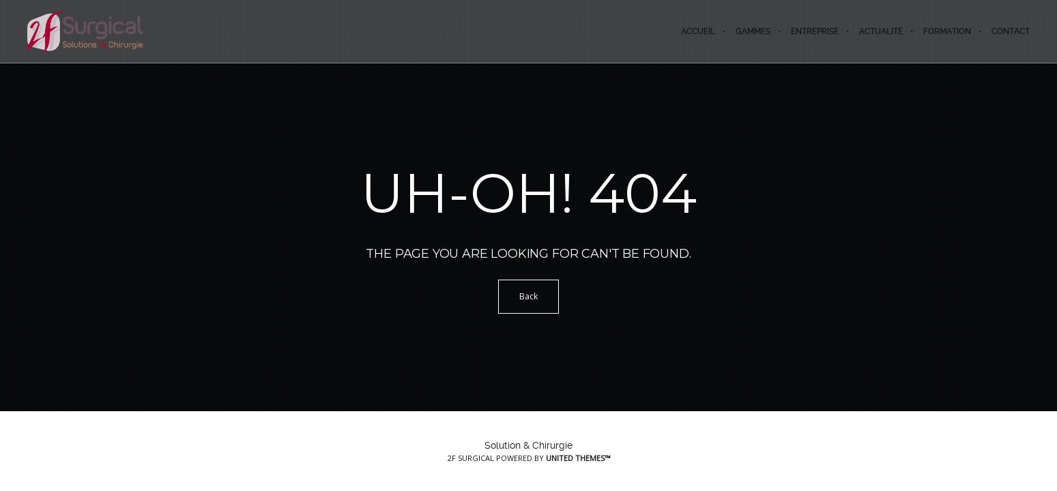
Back (528, 296)
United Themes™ (578, 458)
